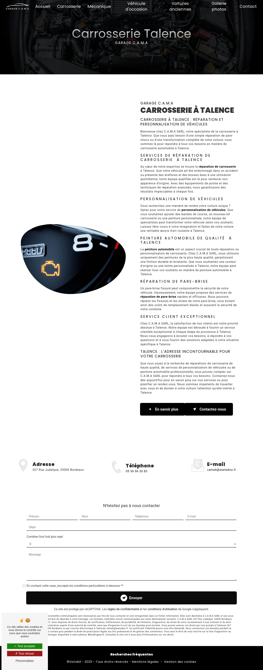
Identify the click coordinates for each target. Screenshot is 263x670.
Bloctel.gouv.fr (96, 628)
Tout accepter (24, 646)
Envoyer (135, 592)
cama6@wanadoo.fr (221, 463)
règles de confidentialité (123, 603)
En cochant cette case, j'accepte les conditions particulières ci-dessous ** (75, 579)
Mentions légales (145, 662)
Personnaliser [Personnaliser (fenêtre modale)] (25, 660)
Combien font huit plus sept (45, 530)
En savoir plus (162, 409)
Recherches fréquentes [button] (131, 654)
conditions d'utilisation (162, 603)
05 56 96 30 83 (136, 477)
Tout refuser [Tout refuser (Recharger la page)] (24, 653)
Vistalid (75, 662)
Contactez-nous (208, 409)
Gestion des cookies (180, 662)
